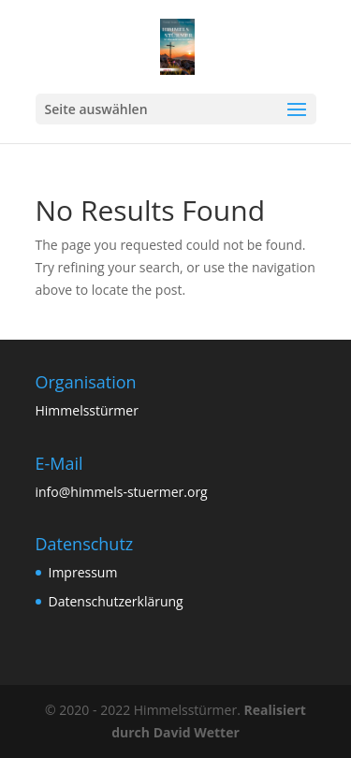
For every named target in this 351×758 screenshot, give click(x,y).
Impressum (83, 572)
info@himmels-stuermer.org (122, 492)
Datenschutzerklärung (116, 601)
